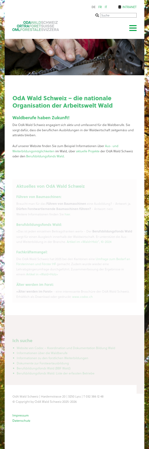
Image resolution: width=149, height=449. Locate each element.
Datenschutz (21, 420)
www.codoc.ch (82, 297)
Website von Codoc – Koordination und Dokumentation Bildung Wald (66, 348)
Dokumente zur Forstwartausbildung (43, 364)
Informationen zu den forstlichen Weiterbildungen (52, 359)
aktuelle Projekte (88, 152)
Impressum (20, 415)
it (106, 7)
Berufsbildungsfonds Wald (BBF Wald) (43, 369)
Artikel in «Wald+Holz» (42, 275)
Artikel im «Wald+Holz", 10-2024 (89, 242)
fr (100, 7)
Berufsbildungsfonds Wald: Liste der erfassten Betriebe (55, 374)
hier (67, 215)
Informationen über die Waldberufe (42, 354)
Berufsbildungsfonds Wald (45, 157)
